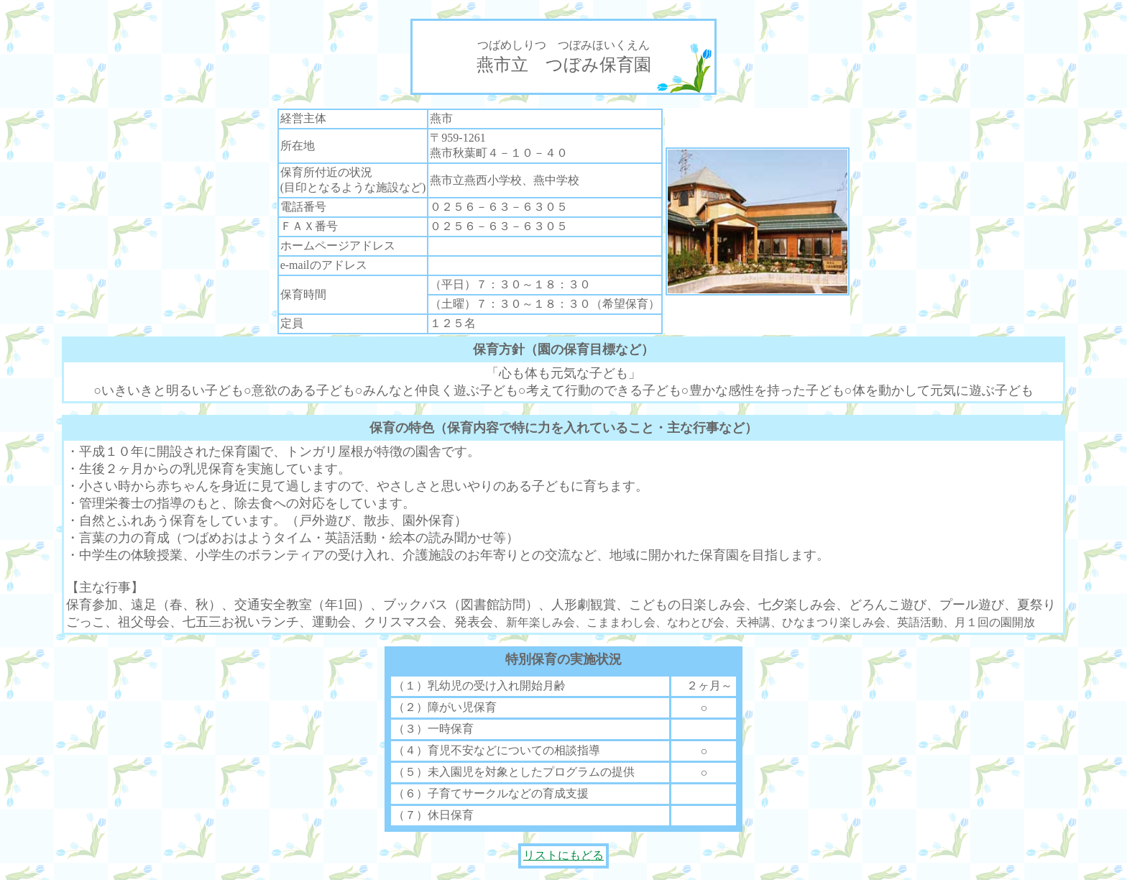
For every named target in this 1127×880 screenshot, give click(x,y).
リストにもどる (563, 855)
